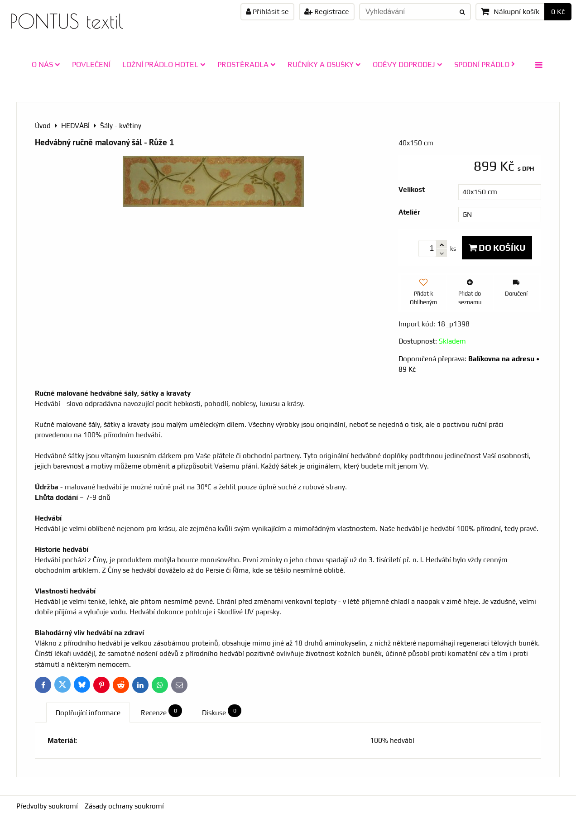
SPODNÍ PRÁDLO (484, 64)
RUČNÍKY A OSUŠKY (324, 64)
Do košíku (497, 248)
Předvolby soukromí (47, 806)
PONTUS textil (66, 21)
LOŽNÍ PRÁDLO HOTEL (164, 64)
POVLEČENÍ (91, 64)
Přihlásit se (267, 11)
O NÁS (46, 64)
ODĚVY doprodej (407, 64)
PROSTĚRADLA (246, 64)
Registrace (326, 11)
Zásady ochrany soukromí (124, 806)
